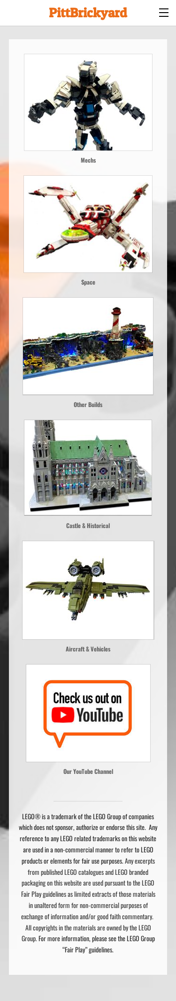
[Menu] (164, 11)
